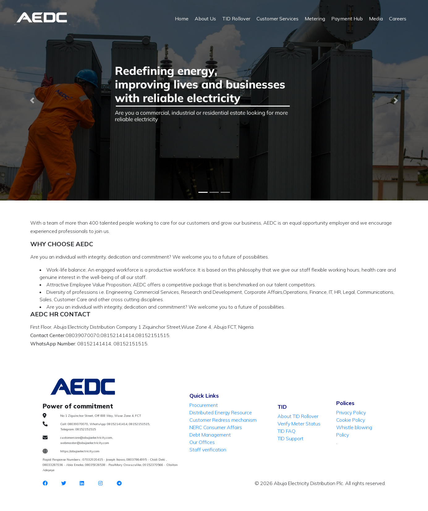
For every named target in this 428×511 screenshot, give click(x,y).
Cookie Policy (350, 420)
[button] (32, 100)
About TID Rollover (298, 416)
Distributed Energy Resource (220, 412)
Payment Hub (347, 18)
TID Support (290, 438)
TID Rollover (236, 18)
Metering (315, 18)
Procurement (203, 405)
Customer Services (277, 18)
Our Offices (202, 442)
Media (376, 18)
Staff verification (207, 449)
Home (182, 18)
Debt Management (210, 435)
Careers (397, 18)
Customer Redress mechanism (222, 420)
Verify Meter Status (299, 423)
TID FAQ (286, 431)
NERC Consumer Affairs (215, 427)
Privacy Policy (351, 412)
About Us (205, 18)
